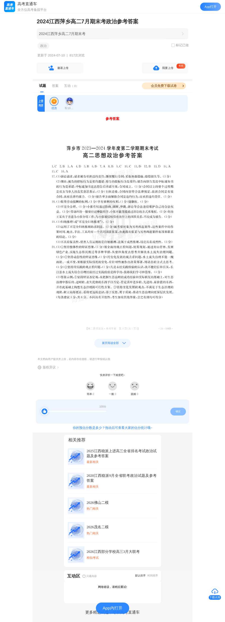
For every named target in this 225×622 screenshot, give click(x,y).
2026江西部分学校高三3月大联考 (113, 552)
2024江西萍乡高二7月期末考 (62, 34)
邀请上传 (62, 68)
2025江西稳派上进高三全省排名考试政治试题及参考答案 (122, 453)
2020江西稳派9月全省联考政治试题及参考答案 (122, 478)
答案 (55, 85)
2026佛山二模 (97, 503)
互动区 (73, 575)
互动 (71, 85)
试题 (42, 85)
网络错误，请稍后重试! (112, 587)
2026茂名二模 (97, 527)
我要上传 (167, 68)
